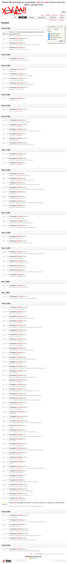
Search (62, 17)
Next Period (61, 20)
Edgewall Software (20, 561)
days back (54, 29)
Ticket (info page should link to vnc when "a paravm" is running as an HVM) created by (33, 503)
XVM (46, 2)
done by (55, 31)
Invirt (38, 2)
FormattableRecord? (16, 521)
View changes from (56, 26)
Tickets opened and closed (55, 37)
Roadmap (31, 17)
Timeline (23, 17)
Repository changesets (54, 34)
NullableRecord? (26, 521)
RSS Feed (34, 558)
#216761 (13, 253)
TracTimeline (39, 554)
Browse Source (41, 17)
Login (42, 15)
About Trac (55, 15)
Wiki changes (52, 39)
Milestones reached (53, 35)
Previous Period (52, 20)
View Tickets (53, 17)
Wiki (15, 17)
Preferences (62, 15)
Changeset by (16, 38)
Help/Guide (48, 15)
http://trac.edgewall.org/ (60, 561)
